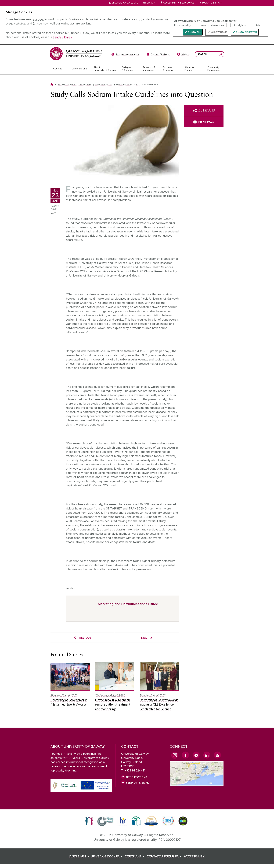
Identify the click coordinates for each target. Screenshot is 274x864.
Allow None (219, 32)
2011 (138, 84)
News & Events (104, 84)
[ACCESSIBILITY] (194, 856)
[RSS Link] (217, 755)
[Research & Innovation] (150, 68)
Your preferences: (212, 25)
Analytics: (240, 25)
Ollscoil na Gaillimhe (124, 2)
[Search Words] (209, 54)
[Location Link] (196, 784)
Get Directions (136, 777)
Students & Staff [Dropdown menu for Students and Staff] (211, 2)
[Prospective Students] (125, 55)
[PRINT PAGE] (203, 121)
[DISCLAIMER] (80, 856)
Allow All (194, 32)
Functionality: (183, 25)
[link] (89, 821)
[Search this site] (220, 54)
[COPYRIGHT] (135, 856)
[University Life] (80, 68)
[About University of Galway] (105, 68)
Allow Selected (246, 32)
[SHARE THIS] (203, 110)
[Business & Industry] (171, 68)
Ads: (258, 25)
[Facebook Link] (185, 755)
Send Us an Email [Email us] (137, 782)
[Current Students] (158, 55)
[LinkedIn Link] (206, 755)
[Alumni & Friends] (193, 68)
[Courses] (60, 68)
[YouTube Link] (196, 755)
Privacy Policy (62, 37)
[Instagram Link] (174, 755)
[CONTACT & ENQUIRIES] (165, 856)
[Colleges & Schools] (129, 68)
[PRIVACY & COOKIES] (107, 856)
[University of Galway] (76, 53)
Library (151, 2)
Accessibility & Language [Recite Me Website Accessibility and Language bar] (177, 2)
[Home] (52, 84)
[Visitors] (183, 55)
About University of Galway (75, 84)
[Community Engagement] (214, 68)
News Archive (124, 84)
